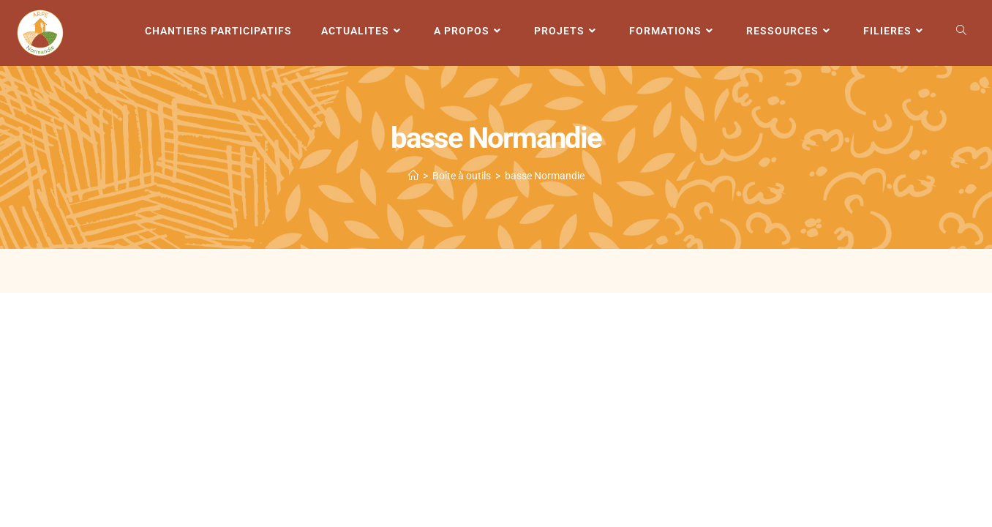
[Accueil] (413, 176)
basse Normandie (545, 176)
